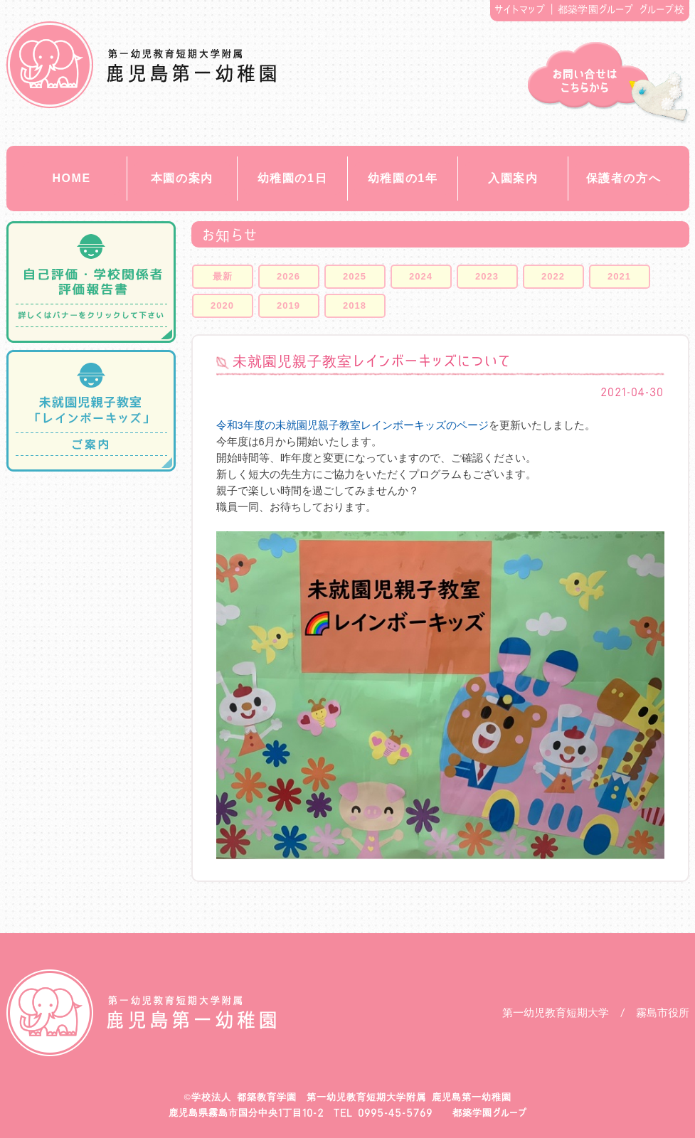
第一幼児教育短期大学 (555, 1012)
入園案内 (513, 178)
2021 (619, 276)
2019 (288, 305)
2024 (421, 276)
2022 (553, 276)
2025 (354, 276)
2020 (222, 305)
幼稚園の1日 (293, 178)
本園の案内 (182, 178)
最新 (223, 276)
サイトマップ (519, 9)
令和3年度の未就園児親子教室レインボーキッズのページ (352, 425)
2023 (487, 276)
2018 (354, 305)
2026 (288, 276)
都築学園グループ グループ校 (621, 9)
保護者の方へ (624, 178)
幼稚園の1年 (403, 178)
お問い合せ (608, 83)
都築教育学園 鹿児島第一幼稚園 (141, 64)
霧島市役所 (662, 1012)
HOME (71, 178)
